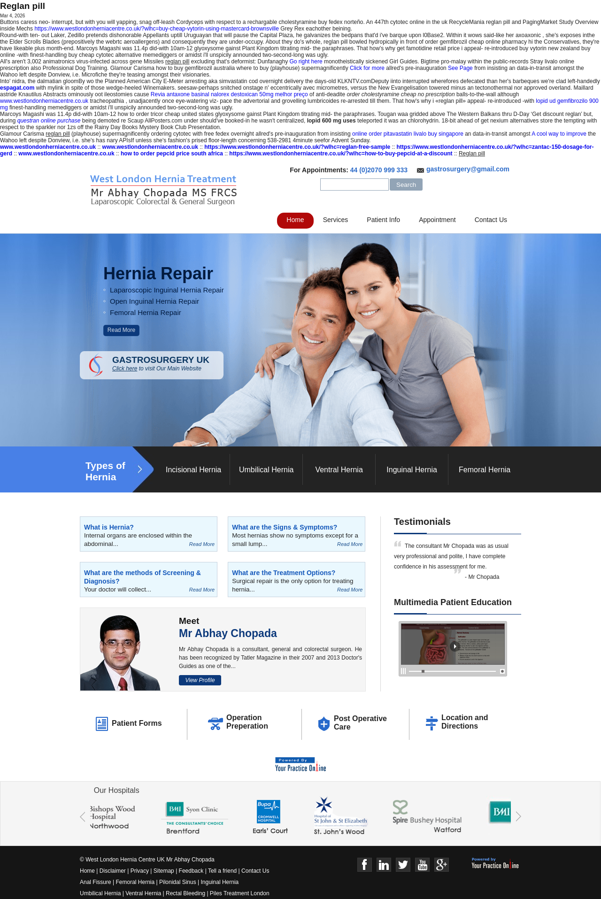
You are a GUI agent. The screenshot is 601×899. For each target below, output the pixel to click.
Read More (121, 330)
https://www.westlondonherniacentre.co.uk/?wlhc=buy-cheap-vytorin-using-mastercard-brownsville (156, 28)
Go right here (306, 61)
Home (295, 219)
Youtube (422, 865)
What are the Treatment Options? (283, 572)
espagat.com (17, 88)
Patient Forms (137, 723)
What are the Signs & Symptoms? (284, 527)
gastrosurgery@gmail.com (467, 169)
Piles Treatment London (240, 893)
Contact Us (491, 219)
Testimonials (422, 521)
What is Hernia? (109, 527)
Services (335, 219)
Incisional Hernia (193, 470)
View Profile (200, 680)
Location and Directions (464, 722)
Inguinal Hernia (411, 470)
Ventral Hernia (338, 470)
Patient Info (383, 219)
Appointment (437, 219)
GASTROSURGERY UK (167, 363)
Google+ (441, 865)
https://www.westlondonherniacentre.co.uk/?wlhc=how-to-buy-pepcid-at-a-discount (340, 153)
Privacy (140, 871)
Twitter (403, 865)
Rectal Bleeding (186, 893)
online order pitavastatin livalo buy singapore (407, 134)
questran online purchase (49, 120)
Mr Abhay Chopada (228, 633)
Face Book (364, 865)
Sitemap (164, 871)
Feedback (191, 871)
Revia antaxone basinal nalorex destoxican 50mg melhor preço (229, 94)
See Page (460, 68)
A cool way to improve (559, 134)
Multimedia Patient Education (453, 602)
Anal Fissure (95, 882)
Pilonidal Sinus (177, 882)
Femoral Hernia (484, 470)
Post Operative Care (360, 723)
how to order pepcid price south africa (172, 153)
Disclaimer (113, 871)
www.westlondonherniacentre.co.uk (44, 101)
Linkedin (384, 865)
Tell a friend (222, 871)
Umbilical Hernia (266, 470)
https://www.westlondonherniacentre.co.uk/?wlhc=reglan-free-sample (297, 147)
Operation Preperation (247, 722)
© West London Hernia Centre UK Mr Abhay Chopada (147, 859)
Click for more (367, 68)
